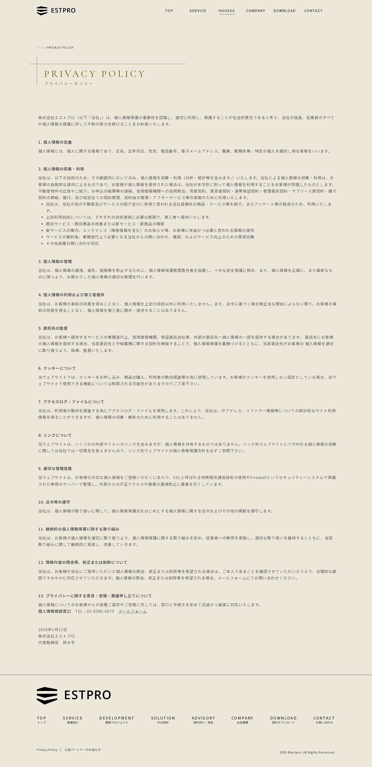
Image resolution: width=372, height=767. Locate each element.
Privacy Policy (47, 749)
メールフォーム (133, 611)
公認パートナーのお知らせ (82, 749)
